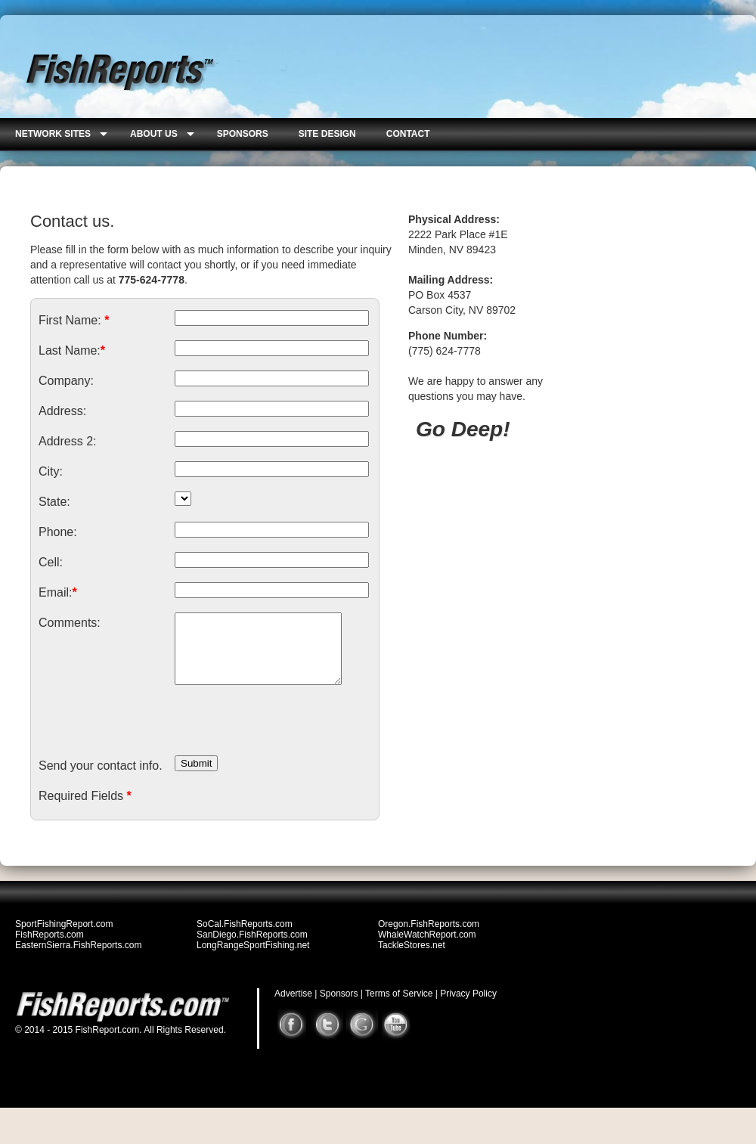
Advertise (293, 1007)
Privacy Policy (468, 1007)
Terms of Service (398, 1007)
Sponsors (339, 1007)
